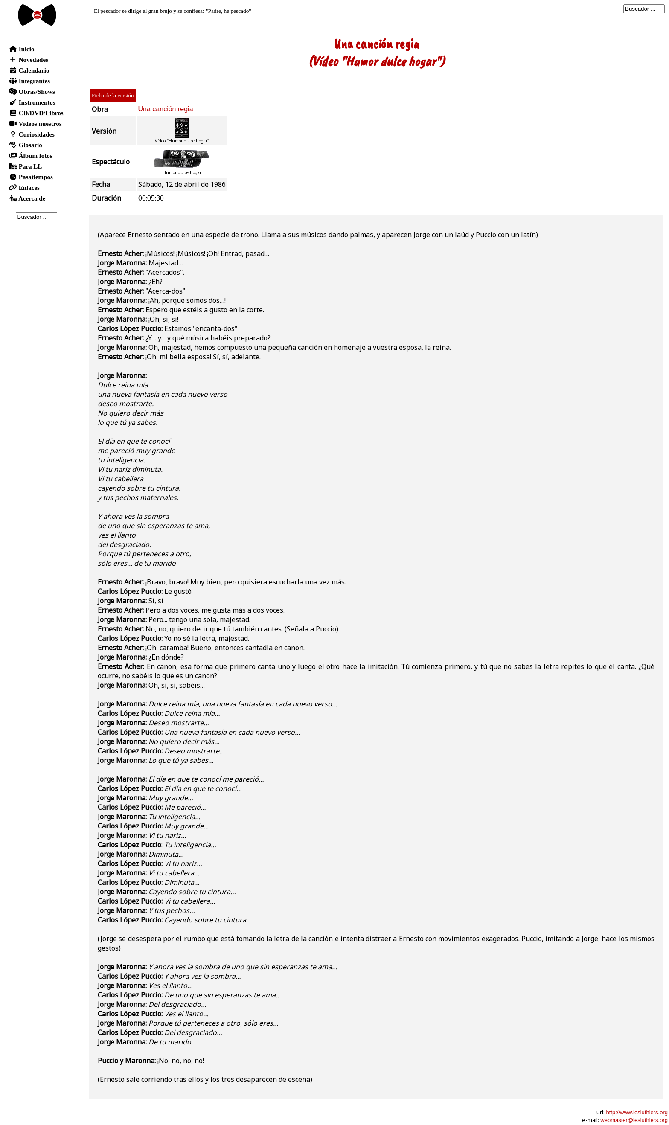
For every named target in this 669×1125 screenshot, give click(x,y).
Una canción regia (165, 109)
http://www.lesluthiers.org (637, 1112)
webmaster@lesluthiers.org (634, 1120)
